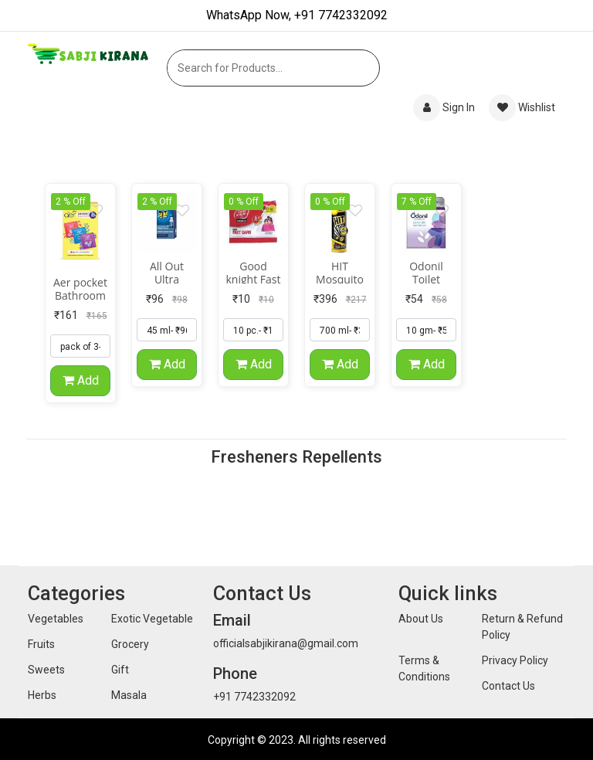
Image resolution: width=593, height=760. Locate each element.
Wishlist (522, 107)
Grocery (130, 644)
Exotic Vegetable (152, 618)
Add (81, 382)
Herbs (42, 695)
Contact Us (508, 686)
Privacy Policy (515, 660)
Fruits (41, 644)
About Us (420, 618)
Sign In (445, 107)
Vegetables (55, 618)
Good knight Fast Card (253, 280)
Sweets (46, 669)
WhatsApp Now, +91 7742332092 (297, 15)
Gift (120, 669)
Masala (129, 695)
